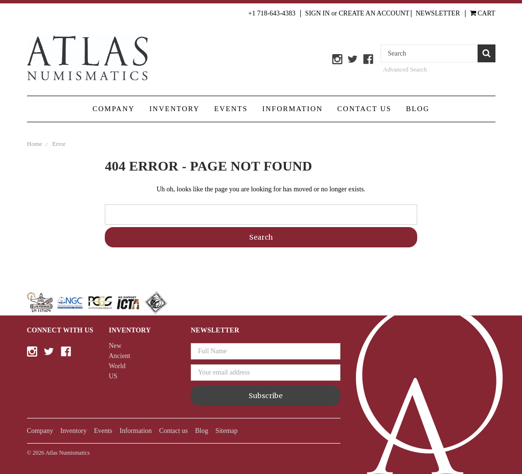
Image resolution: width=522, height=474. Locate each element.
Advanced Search (405, 69)
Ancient (119, 355)
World (117, 366)
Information (292, 109)
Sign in (317, 13)
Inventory (174, 109)
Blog (418, 109)
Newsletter (438, 13)
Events (231, 109)
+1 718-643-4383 (272, 13)
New (115, 345)
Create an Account (374, 13)
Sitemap (226, 430)
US (113, 376)
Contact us (364, 109)
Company (113, 109)
